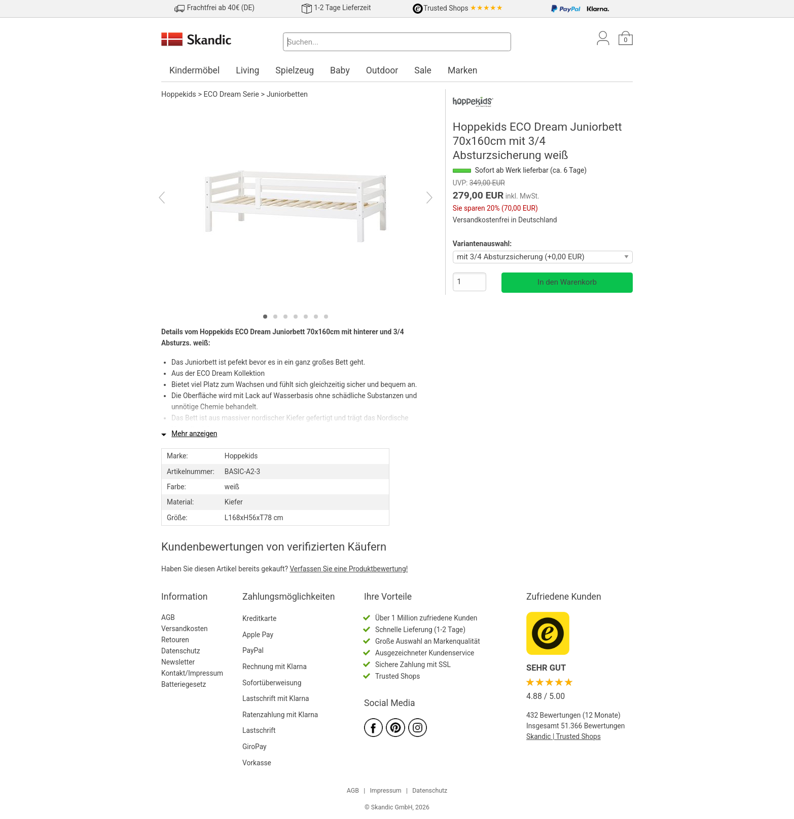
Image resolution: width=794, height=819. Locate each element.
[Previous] (170, 199)
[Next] (420, 199)
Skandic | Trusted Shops (563, 736)
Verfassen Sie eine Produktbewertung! (349, 569)
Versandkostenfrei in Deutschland (505, 220)
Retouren (175, 640)
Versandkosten (184, 629)
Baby (340, 70)
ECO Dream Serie (231, 94)
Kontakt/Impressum (192, 673)
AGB (168, 617)
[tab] (265, 317)
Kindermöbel (194, 70)
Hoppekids (178, 94)
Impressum (385, 790)
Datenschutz (180, 651)
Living (247, 70)
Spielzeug (294, 70)
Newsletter (178, 662)
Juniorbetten (287, 94)
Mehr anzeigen (194, 434)
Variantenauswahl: (482, 244)
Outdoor (382, 70)
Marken (463, 70)
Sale (422, 70)
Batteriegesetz (183, 684)
